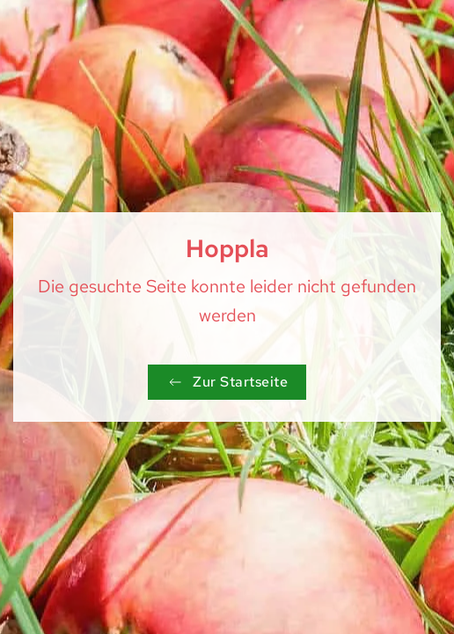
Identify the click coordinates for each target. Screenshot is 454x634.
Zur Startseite (227, 381)
